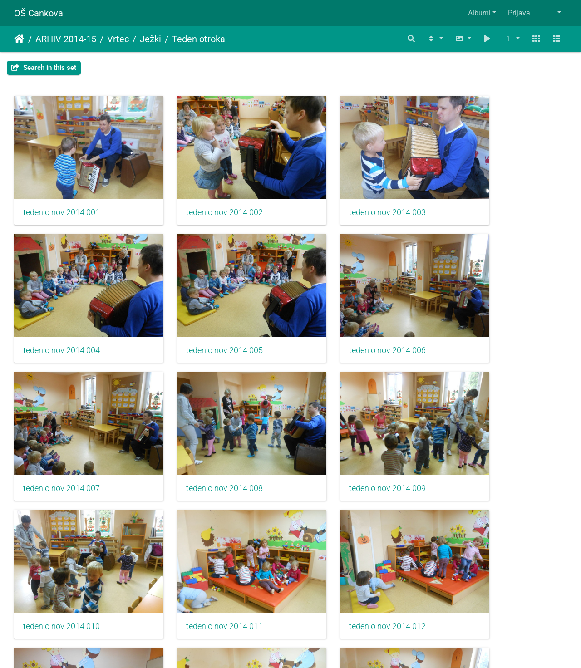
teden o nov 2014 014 (203, 567)
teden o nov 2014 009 (61, 444)
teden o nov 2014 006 (203, 320)
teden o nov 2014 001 (61, 197)
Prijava (519, 13)
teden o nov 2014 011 (344, 444)
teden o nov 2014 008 (486, 320)
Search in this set (43, 68)
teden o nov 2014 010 (203, 444)
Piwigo (309, 648)
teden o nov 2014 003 (344, 197)
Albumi (479, 13)
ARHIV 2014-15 (65, 39)
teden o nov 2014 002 (203, 197)
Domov (19, 39)
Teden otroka (198, 39)
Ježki (150, 39)
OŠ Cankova (38, 13)
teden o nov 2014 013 (61, 567)
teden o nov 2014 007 (344, 320)
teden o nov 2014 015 (344, 567)
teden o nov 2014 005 (61, 320)
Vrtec (118, 39)
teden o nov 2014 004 (486, 197)
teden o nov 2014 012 (486, 444)
